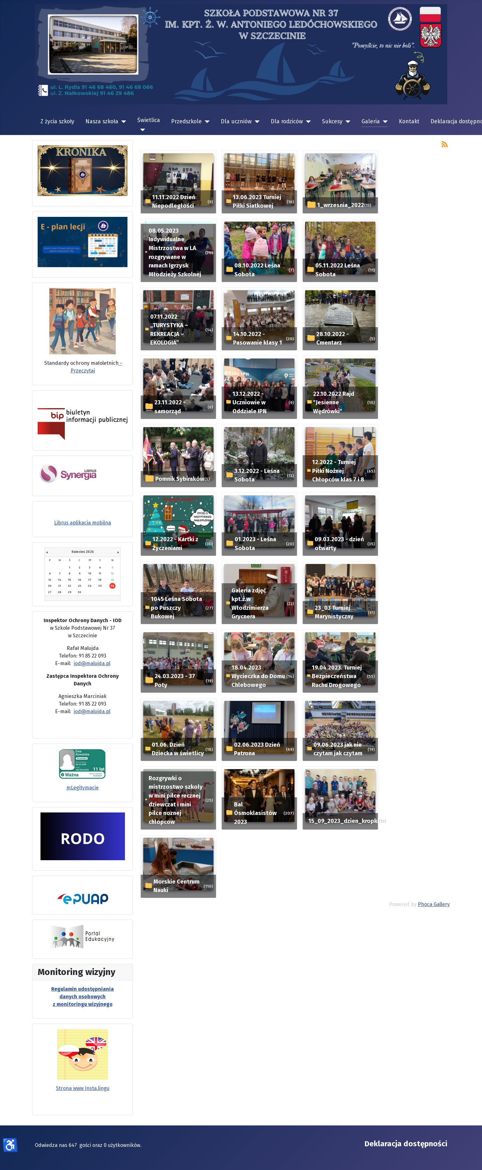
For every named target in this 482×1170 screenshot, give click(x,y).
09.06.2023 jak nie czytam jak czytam (337, 749)
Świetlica (148, 120)
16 (79, 579)
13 (49, 579)
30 (79, 592)
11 (100, 573)
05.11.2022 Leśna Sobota (337, 270)
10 (89, 573)
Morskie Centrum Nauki (176, 886)
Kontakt (409, 121)
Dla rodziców (287, 121)
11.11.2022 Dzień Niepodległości (173, 202)
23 (79, 585)
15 (69, 579)
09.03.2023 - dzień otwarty (339, 544)
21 (59, 585)
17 (89, 579)
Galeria (370, 121)
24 (90, 585)
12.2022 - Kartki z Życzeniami (175, 544)
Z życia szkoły (57, 121)
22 (69, 585)
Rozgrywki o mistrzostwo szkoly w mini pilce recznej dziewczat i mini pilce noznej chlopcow (176, 800)
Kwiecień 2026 (82, 552)
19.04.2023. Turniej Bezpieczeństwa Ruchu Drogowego (337, 676)
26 (112, 585)
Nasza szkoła (101, 121)
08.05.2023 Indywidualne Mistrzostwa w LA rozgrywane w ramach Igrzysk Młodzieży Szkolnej (175, 252)
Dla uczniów (236, 121)
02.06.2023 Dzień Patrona (257, 749)
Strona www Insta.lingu (82, 1088)
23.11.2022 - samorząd (170, 407)
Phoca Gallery (434, 904)
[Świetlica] (141, 130)
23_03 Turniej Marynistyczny (334, 612)
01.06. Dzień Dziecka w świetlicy (178, 749)
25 (100, 585)
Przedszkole (186, 121)
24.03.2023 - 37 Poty (175, 681)
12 (112, 573)
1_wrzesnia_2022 (340, 205)
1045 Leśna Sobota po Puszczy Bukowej (176, 608)
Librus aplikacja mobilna (82, 523)
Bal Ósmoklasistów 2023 (255, 813)
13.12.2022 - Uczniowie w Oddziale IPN (249, 402)
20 (50, 585)
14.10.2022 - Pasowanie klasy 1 (257, 338)
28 (59, 592)
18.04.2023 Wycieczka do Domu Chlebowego (258, 676)
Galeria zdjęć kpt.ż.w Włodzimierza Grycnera (250, 603)
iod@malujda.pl (92, 663)
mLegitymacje (82, 788)
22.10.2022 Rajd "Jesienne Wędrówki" (333, 402)
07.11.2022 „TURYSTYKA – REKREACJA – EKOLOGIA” (169, 329)
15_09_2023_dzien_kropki (343, 821)
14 (59, 579)
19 (112, 579)
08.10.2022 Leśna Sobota (257, 270)
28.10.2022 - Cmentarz (332, 338)
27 (50, 592)
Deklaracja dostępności (405, 1143)
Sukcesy (332, 121)
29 (69, 592)
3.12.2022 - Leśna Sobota (257, 475)
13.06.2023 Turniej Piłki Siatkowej (257, 202)
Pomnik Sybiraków (179, 478)
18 (100, 579)
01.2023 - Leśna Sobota (255, 544)
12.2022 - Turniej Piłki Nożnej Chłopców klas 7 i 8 (338, 471)
